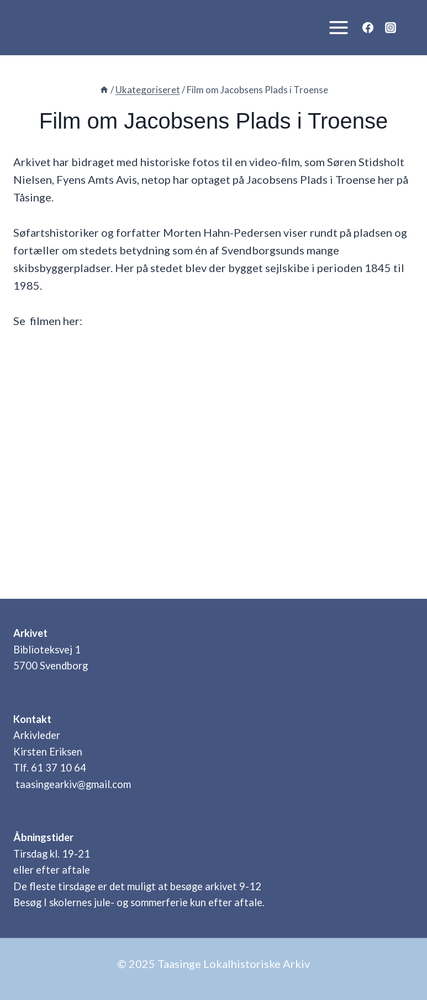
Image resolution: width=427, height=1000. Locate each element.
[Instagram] (390, 28)
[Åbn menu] (335, 27)
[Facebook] (368, 28)
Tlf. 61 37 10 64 (49, 768)
